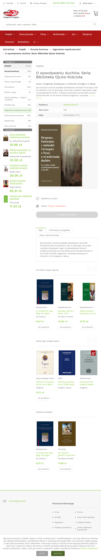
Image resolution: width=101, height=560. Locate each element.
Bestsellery (23, 42)
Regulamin (58, 522)
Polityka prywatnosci (62, 527)
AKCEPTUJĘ (58, 553)
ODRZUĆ (42, 553)
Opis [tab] (41, 230)
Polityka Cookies (84, 522)
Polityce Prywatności (89, 548)
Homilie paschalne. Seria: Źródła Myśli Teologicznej (66, 384)
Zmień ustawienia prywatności (84, 528)
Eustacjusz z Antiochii (65, 84)
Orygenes (48, 84)
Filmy (43, 34)
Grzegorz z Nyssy (86, 84)
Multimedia (59, 34)
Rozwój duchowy (39, 49)
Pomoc (80, 512)
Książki (8, 34)
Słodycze (87, 34)
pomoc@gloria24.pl (17, 501)
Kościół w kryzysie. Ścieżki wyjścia (18, 181)
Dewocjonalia (26, 34)
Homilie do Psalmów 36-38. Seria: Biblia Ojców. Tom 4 (45, 384)
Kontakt (57, 517)
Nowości (9, 42)
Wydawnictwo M (70, 104)
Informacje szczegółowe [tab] (59, 230)
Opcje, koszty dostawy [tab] (49, 235)
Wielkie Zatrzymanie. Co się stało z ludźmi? (20, 151)
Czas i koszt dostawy (86, 517)
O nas (56, 512)
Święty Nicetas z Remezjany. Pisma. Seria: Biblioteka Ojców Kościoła (88, 315)
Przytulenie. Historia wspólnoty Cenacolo (18, 166)
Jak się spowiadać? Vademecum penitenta (20, 135)
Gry (73, 34)
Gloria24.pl (8, 49)
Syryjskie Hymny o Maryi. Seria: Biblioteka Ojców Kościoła (66, 315)
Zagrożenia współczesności (67, 49)
